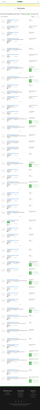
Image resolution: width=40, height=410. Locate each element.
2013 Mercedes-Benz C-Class (13, 48)
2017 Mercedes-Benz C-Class (13, 26)
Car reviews (7, 393)
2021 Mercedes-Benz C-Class (13, 175)
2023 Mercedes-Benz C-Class (13, 205)
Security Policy (19, 405)
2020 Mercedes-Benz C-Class (13, 134)
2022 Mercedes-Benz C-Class (13, 350)
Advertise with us (20, 392)
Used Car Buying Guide (7, 394)
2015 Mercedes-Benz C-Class (13, 32)
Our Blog (33, 393)
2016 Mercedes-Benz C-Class (13, 162)
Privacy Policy (15, 405)
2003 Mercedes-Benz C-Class (13, 91)
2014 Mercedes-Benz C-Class (13, 329)
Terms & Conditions (24, 405)
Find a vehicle (7, 392)
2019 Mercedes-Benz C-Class (13, 96)
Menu (3, 1)
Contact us (33, 392)
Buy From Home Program (33, 394)
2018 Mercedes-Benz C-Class (13, 19)
